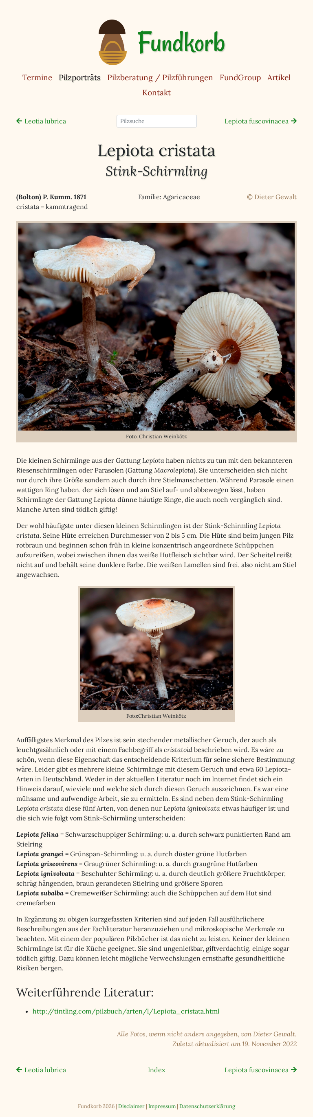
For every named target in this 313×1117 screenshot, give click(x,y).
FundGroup (240, 77)
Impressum (162, 1106)
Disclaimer (131, 1106)
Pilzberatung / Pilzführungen (160, 77)
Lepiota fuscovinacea (257, 121)
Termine (37, 77)
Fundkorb (181, 42)
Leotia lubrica (45, 121)
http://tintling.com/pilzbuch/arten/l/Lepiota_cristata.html (126, 1011)
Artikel (279, 77)
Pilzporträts (81, 77)
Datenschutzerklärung (207, 1106)
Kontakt (156, 92)
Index (156, 1070)
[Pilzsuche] (157, 121)
